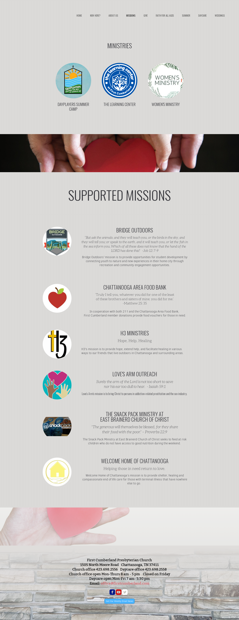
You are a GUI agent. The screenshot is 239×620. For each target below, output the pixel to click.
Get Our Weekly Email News (119, 601)
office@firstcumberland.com (125, 583)
